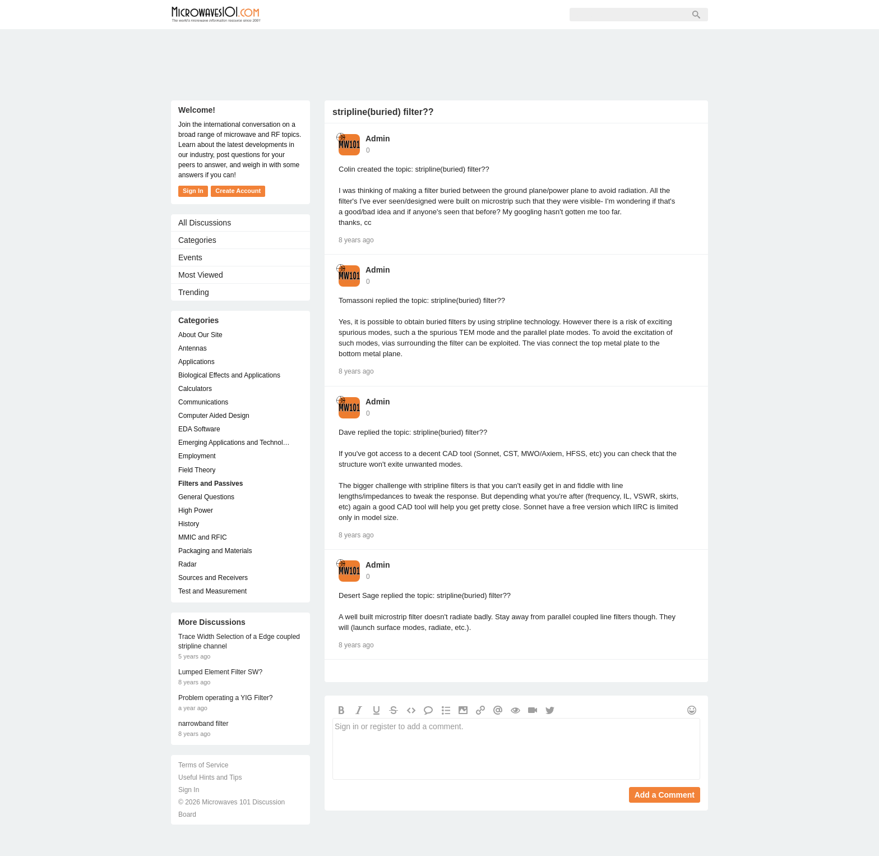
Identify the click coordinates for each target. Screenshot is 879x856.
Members (347, 15)
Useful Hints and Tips (210, 777)
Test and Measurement (212, 591)
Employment (197, 456)
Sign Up (398, 15)
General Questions (206, 497)
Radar (187, 564)
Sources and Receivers (213, 578)
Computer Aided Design (213, 416)
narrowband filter (203, 724)
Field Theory (196, 470)
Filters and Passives (210, 483)
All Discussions (204, 222)
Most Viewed (200, 274)
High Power (195, 510)
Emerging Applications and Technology (235, 443)
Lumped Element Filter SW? (220, 672)
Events (190, 257)
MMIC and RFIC (202, 537)
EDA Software (199, 429)
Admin (378, 138)
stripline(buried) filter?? (382, 112)
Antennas (192, 348)
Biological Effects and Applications (229, 375)
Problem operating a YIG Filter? (225, 698)
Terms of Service (203, 765)
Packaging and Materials (215, 551)
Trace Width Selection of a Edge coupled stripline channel (239, 641)
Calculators (195, 389)
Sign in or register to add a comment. (516, 749)
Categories (197, 240)
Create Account (238, 190)
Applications (196, 362)
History (188, 524)
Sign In (446, 15)
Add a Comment (665, 794)
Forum (297, 15)
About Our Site (200, 335)
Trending (193, 292)
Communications (203, 402)
